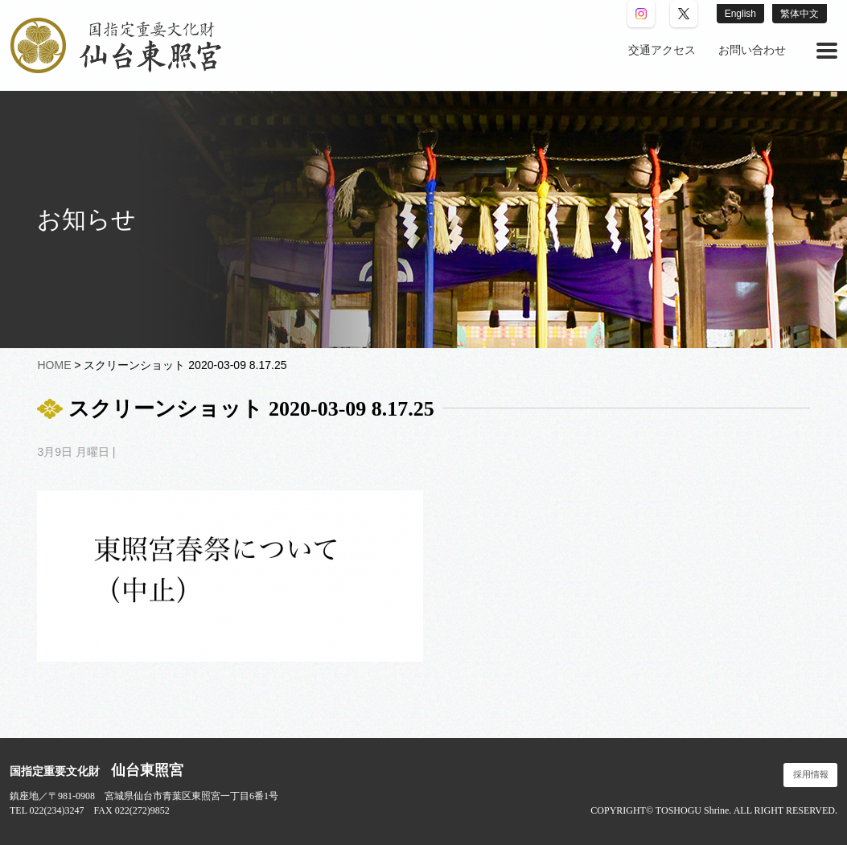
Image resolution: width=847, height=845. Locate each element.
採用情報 (810, 774)
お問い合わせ (752, 50)
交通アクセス (662, 50)
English (740, 13)
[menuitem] (662, 50)
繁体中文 (799, 13)
